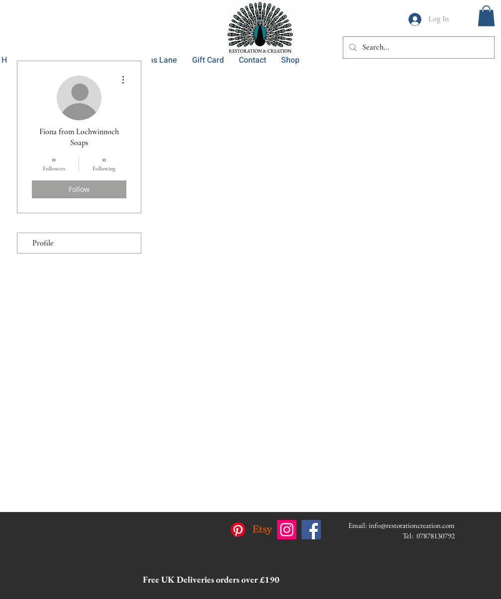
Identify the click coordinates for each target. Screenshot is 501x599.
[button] (486, 15)
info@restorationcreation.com (412, 525)
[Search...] (417, 47)
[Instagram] (287, 529)
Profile (43, 243)
